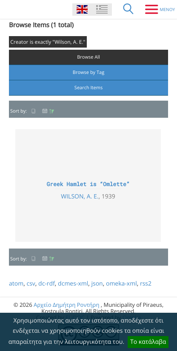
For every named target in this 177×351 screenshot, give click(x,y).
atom (16, 284)
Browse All (88, 57)
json (97, 284)
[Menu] (157, 9)
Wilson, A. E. (79, 196)
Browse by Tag (88, 72)
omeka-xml (121, 284)
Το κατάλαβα (148, 342)
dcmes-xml (73, 284)
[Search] (128, 9)
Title (33, 111)
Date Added (48, 111)
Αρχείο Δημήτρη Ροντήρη (66, 305)
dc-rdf (46, 284)
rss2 (145, 284)
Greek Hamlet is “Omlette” (87, 184)
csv (30, 284)
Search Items (88, 88)
